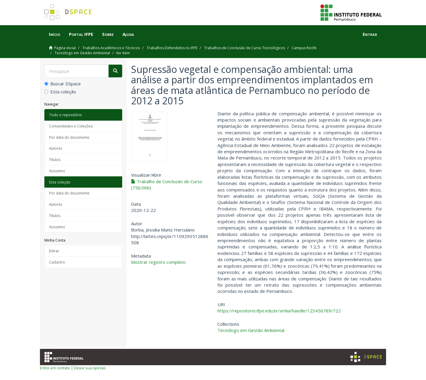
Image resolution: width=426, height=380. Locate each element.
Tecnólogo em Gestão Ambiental (82, 52)
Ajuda (128, 34)
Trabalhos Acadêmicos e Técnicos (111, 47)
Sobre (108, 34)
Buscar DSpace (62, 84)
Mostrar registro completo (158, 262)
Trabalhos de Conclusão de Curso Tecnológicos (244, 47)
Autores (55, 148)
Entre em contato (55, 368)
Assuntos (57, 170)
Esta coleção (60, 92)
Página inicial (65, 47)
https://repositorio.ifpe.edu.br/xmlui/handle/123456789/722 (279, 311)
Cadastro (57, 262)
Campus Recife (304, 47)
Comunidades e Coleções (71, 126)
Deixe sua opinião (90, 368)
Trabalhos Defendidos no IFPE (172, 47)
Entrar (54, 250)
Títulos (55, 159)
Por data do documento (69, 137)
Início (54, 34)
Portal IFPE (81, 34)
